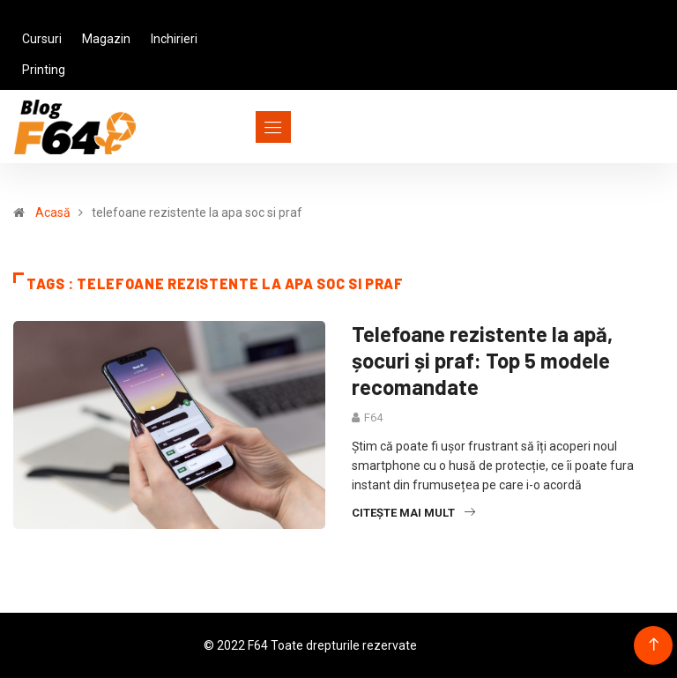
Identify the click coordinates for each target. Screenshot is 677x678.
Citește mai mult (413, 512)
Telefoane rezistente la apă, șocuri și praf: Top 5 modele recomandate (482, 360)
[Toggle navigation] (241, 127)
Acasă (53, 212)
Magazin (106, 39)
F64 (373, 417)
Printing (43, 70)
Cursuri (42, 39)
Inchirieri (174, 39)
